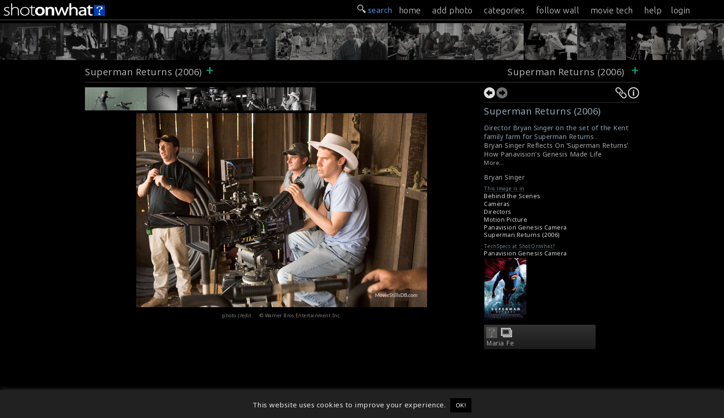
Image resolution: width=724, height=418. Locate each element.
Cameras (497, 204)
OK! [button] (461, 405)
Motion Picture (505, 220)
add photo (452, 10)
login (680, 10)
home (410, 10)
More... (494, 163)
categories (504, 10)
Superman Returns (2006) (143, 72)
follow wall (557, 10)
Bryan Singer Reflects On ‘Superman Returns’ (556, 145)
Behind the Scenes (512, 196)
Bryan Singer (504, 177)
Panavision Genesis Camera (525, 227)
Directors (498, 212)
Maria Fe (500, 343)
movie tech (612, 10)
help (653, 10)
